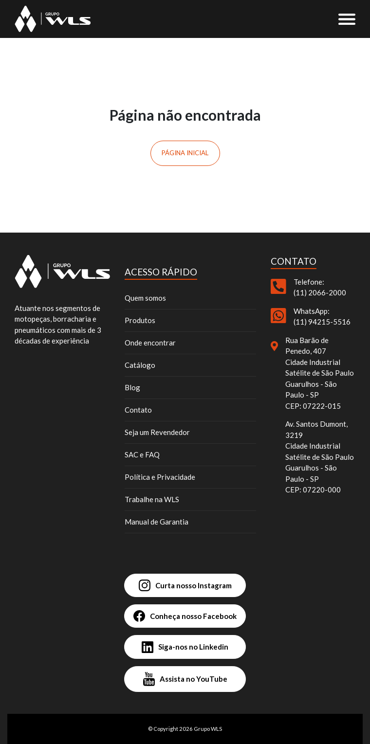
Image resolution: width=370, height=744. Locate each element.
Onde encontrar (150, 342)
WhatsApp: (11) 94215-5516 (322, 317)
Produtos (140, 320)
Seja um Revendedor (157, 432)
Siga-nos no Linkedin (185, 647)
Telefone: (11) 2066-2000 (320, 287)
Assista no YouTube (185, 679)
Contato (138, 409)
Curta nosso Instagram (185, 585)
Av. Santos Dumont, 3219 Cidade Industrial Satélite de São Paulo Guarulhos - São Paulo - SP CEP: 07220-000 (319, 456)
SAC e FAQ (142, 454)
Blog (132, 387)
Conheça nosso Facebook (185, 616)
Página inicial (185, 153)
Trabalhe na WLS (152, 499)
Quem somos (145, 297)
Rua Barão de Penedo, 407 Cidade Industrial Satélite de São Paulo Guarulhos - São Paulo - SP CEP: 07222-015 (319, 373)
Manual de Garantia (156, 521)
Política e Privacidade (160, 476)
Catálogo (140, 365)
